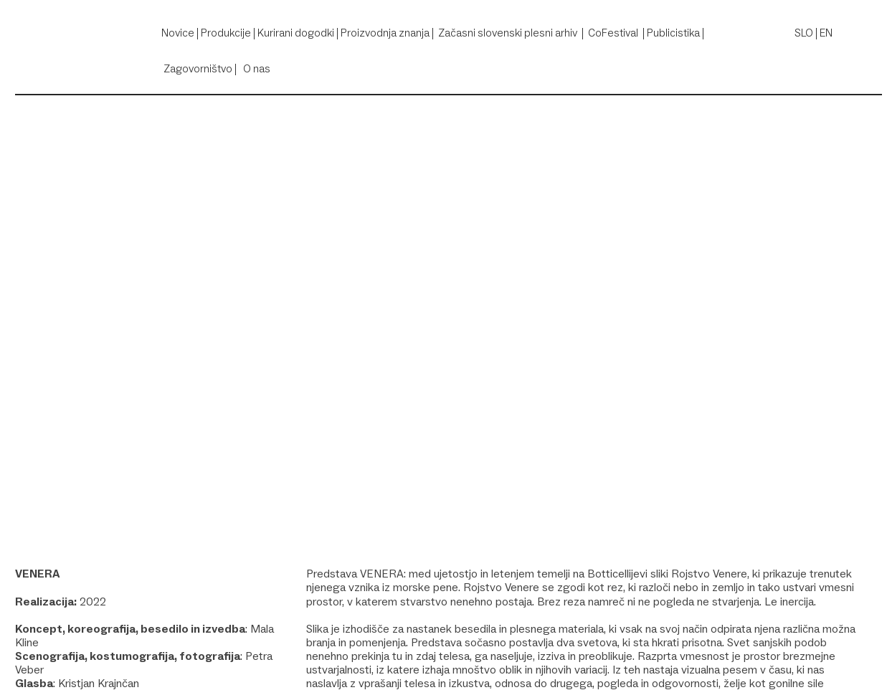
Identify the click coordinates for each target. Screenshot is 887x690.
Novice (177, 32)
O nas (256, 68)
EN (826, 32)
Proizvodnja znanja (385, 32)
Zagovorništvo (197, 68)
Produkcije (226, 32)
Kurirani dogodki (295, 32)
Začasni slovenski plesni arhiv (507, 32)
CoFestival (613, 32)
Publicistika (673, 32)
